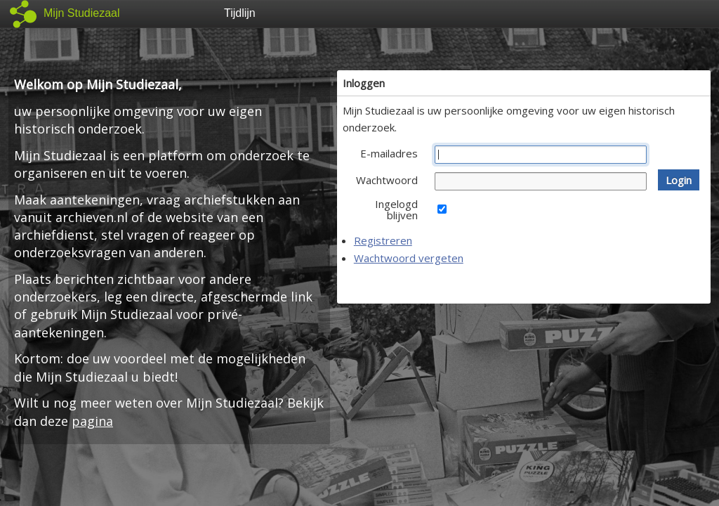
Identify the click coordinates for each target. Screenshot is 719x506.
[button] (678, 179)
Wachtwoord (387, 180)
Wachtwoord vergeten (408, 258)
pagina (92, 421)
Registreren (383, 240)
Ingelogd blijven (396, 209)
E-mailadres (389, 153)
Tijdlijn (240, 13)
